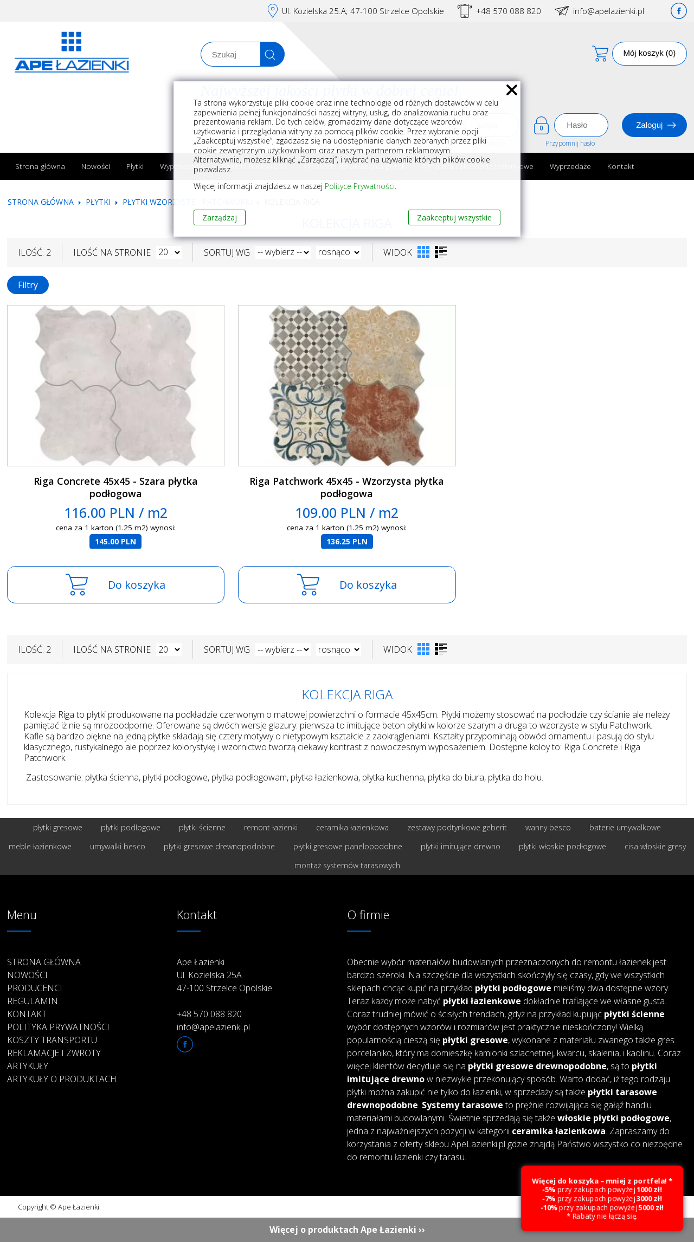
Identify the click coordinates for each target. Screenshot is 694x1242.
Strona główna (40, 166)
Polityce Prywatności (360, 186)
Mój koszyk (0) (650, 52)
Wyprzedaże (570, 166)
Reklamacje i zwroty (54, 1053)
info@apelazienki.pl (608, 10)
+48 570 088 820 (508, 10)
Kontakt (620, 166)
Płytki (135, 166)
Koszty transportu (52, 1040)
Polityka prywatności (58, 1027)
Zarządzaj (219, 217)
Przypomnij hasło (570, 143)
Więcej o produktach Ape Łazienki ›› (347, 1230)
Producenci (34, 988)
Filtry (28, 285)
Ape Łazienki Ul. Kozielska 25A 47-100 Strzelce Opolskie (224, 975)
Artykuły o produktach (62, 1079)
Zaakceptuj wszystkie (454, 217)
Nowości (95, 166)
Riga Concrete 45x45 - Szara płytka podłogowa (116, 487)
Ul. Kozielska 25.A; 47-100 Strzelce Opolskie (363, 10)
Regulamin (32, 1001)
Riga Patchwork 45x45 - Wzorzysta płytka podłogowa (346, 487)
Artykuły (27, 1066)
